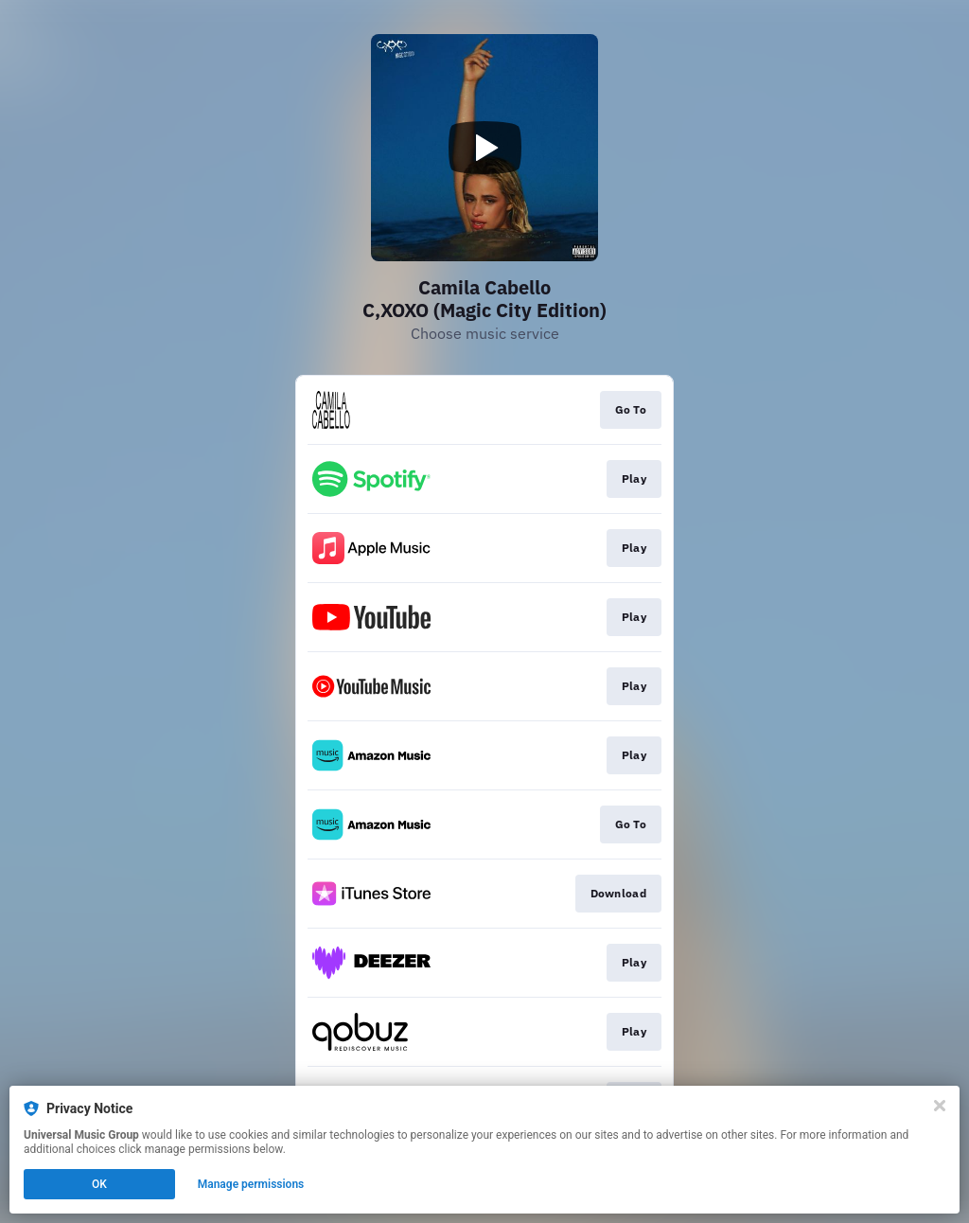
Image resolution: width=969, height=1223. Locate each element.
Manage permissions (251, 1184)
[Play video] (484, 147)
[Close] (940, 1105)
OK (99, 1184)
